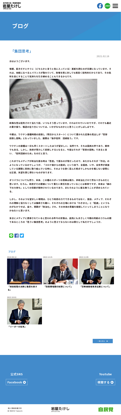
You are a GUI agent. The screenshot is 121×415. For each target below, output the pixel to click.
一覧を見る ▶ (102, 341)
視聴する (106, 382)
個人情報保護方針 (15, 408)
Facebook (16, 382)
